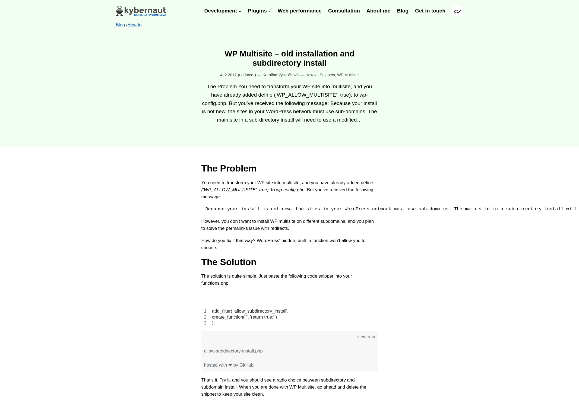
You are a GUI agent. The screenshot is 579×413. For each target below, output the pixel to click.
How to (311, 75)
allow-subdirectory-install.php (233, 351)
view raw (366, 336)
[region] (289, 309)
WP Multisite (348, 75)
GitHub (246, 365)
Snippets (327, 75)
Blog (120, 24)
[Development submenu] (240, 10)
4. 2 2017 (228, 75)
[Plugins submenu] (269, 10)
